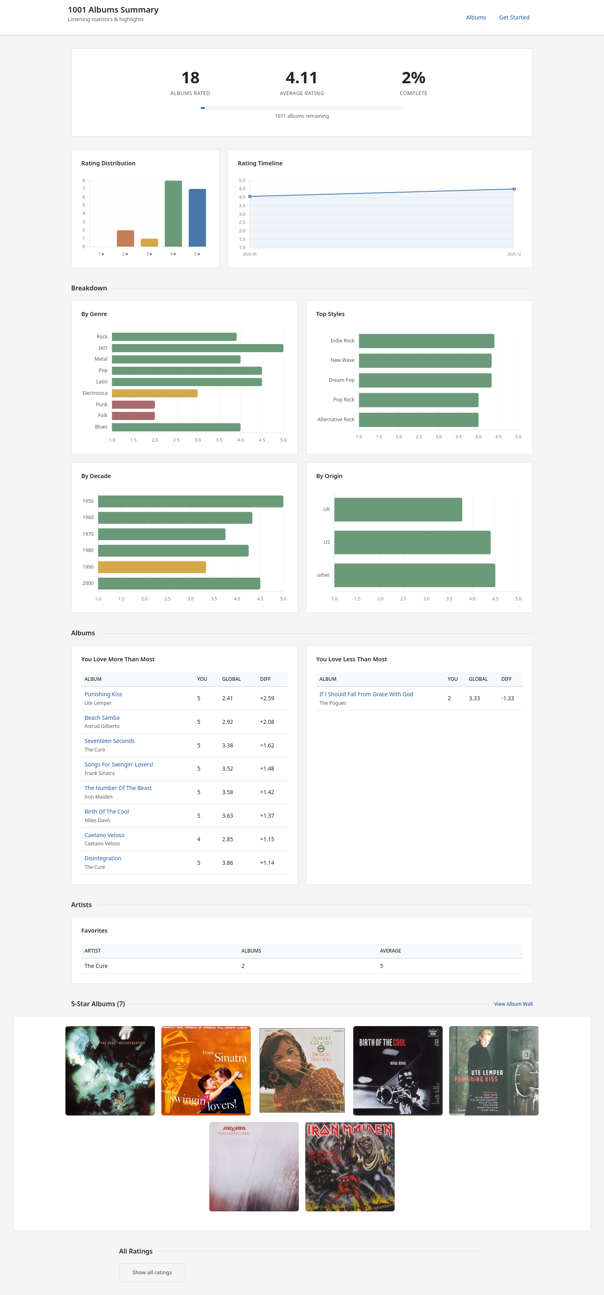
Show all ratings (152, 1272)
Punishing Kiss (103, 694)
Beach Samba (102, 717)
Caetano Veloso (105, 835)
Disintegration (103, 858)
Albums (476, 17)
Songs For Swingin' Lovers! (119, 764)
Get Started (514, 17)
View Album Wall (513, 1003)
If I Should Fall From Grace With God (366, 694)
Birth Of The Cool (107, 811)
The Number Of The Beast (118, 788)
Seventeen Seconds (110, 741)
